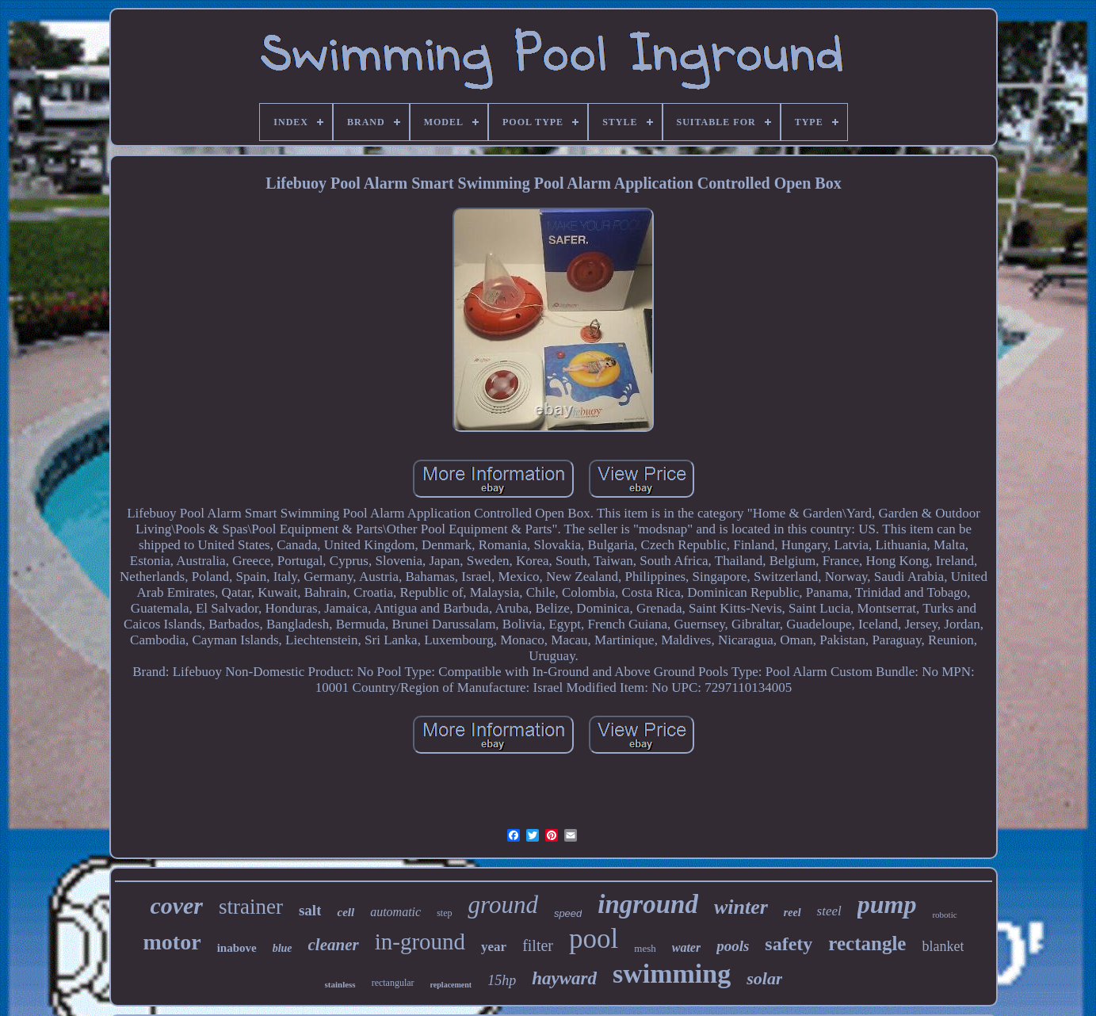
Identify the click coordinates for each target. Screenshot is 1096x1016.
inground (648, 904)
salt (310, 910)
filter (537, 945)
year (493, 946)
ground (502, 905)
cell (345, 912)
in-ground (420, 941)
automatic (395, 912)
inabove (237, 948)
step (444, 913)
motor (172, 942)
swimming (672, 973)
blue (282, 948)
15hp (501, 980)
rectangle (867, 943)
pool (593, 938)
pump (887, 904)
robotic (944, 914)
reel (792, 913)
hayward (564, 978)
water (686, 947)
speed (568, 913)
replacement (451, 984)
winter (741, 907)
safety (788, 944)
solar (764, 978)
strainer (251, 907)
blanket (943, 946)
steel (829, 911)
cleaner (333, 944)
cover (176, 905)
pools (732, 946)
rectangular (393, 982)
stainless (340, 984)
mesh (644, 948)
